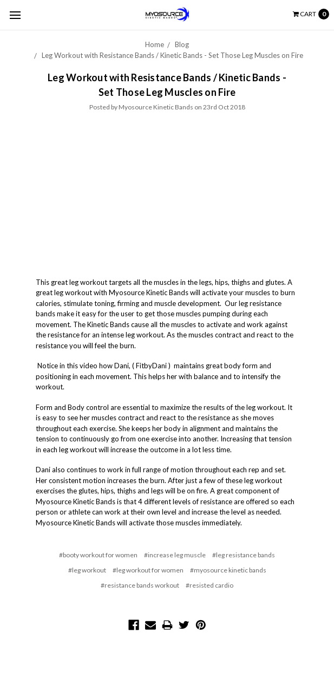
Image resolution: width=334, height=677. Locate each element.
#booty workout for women (98, 555)
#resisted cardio (209, 585)
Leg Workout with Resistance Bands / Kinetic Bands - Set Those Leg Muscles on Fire (172, 55)
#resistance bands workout (140, 585)
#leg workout (87, 570)
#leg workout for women (148, 570)
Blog (182, 44)
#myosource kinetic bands (228, 570)
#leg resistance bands (243, 555)
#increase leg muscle (175, 555)
